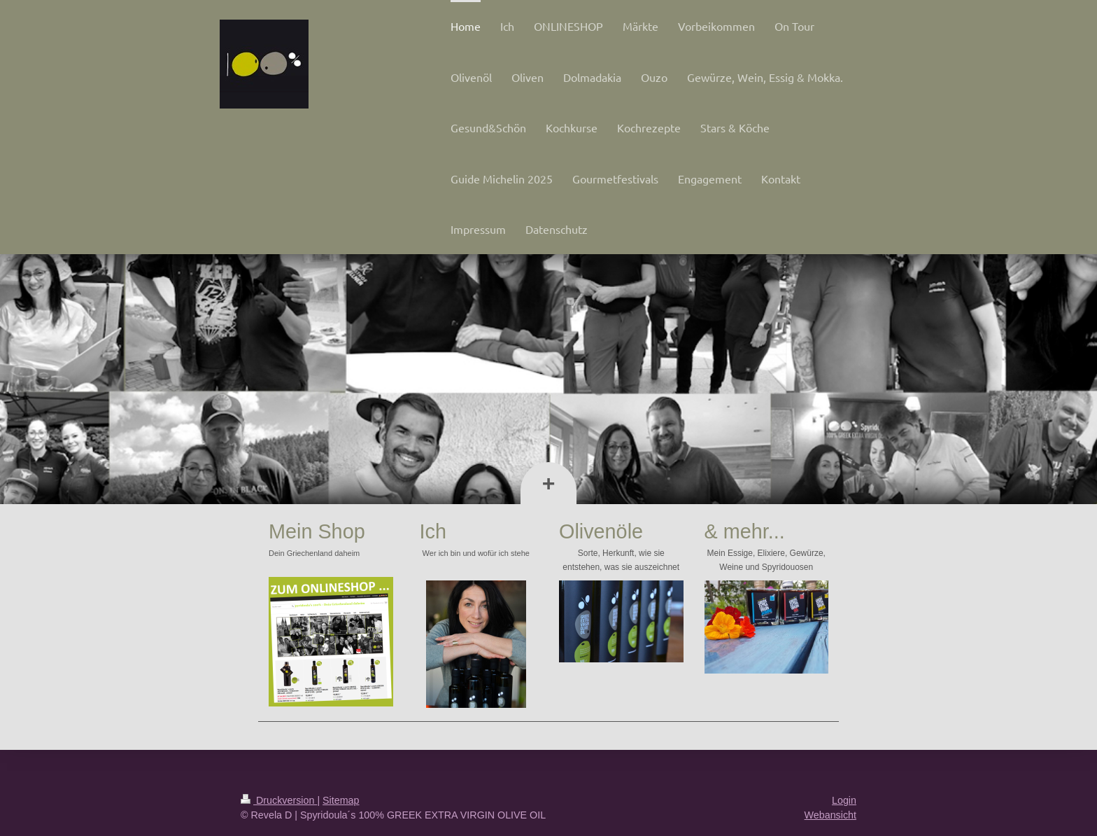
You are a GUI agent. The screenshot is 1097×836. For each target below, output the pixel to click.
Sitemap (341, 800)
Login (844, 800)
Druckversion (279, 800)
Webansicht (830, 815)
